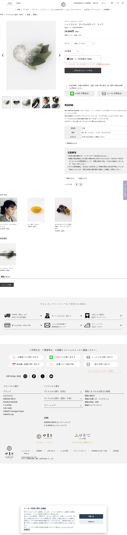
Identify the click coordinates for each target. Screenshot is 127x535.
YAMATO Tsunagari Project (13, 411)
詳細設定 (27, 529)
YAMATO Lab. (8, 414)
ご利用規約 (115, 451)
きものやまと (8, 396)
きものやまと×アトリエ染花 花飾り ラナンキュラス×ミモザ (63, 226)
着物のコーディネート (93, 405)
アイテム (26, 9)
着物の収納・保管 (92, 402)
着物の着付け (90, 396)
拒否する (91, 522)
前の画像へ (3, 55)
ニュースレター (25, 451)
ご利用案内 (106, 9)
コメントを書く (7, 285)
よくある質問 (64, 451)
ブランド (34, 9)
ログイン (103, 3)
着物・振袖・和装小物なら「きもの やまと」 (63, 4)
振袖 (28, 14)
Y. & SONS (7, 405)
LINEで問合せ (79, 93)
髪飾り (35, 14)
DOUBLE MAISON (10, 402)
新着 (18, 9)
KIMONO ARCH (9, 399)
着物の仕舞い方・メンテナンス (97, 399)
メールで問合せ (112, 93)
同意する (91, 516)
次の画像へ (59, 55)
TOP (1, 14)
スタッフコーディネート (73, 9)
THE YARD (7, 408)
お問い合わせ (51, 451)
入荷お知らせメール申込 (82, 70)
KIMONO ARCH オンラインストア (57, 422)
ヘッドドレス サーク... (7, 268)
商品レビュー (6, 277)
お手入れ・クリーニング (92, 9)
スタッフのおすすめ (56, 9)
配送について (70, 178)
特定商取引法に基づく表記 (99, 451)
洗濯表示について (72, 143)
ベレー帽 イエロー (33, 224)
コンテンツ (43, 9)
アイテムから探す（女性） (15, 14)
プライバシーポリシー (79, 451)
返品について (83, 178)
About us (26, 453)
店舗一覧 (95, 3)
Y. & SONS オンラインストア (55, 425)
